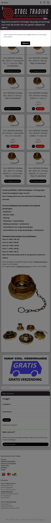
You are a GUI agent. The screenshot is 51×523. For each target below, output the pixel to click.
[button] (25, 43)
